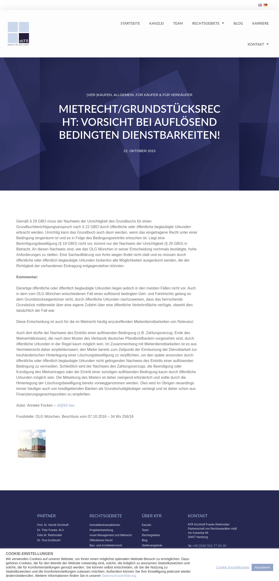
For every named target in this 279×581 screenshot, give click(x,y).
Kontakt (258, 44)
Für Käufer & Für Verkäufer (164, 95)
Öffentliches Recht (101, 540)
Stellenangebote (152, 545)
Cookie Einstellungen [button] (232, 567)
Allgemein (123, 95)
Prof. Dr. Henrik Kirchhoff (52, 525)
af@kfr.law (65, 405)
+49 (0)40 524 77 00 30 (209, 546)
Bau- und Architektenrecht (106, 545)
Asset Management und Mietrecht (111, 535)
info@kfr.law (100, 447)
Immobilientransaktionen (105, 525)
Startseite (130, 23)
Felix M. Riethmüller (49, 535)
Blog (238, 23)
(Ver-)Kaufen (99, 95)
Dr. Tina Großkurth (48, 540)
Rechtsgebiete (208, 23)
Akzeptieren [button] (262, 567)
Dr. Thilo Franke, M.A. (51, 530)
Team (178, 23)
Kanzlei (156, 23)
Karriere (260, 23)
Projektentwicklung (101, 530)
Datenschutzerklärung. (119, 576)
